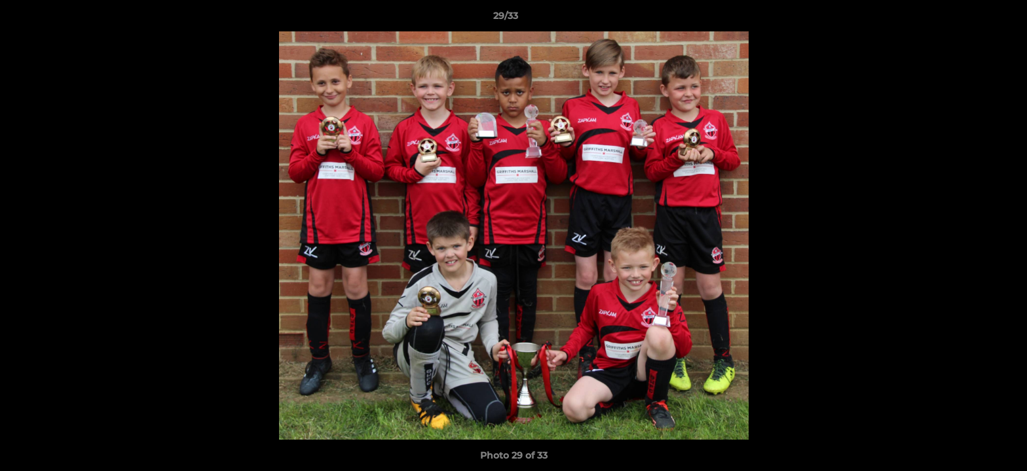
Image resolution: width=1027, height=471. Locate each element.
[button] (972, 19)
